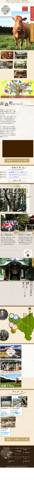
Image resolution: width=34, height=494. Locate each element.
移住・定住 (19, 448)
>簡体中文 (23, 2)
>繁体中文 (18, 2)
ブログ (18, 454)
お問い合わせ (25, 8)
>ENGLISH (12, 2)
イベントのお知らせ (14, 177)
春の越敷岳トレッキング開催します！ (18, 172)
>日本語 (8, 2)
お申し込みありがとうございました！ (18, 174)
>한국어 (28, 2)
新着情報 (19, 451)
